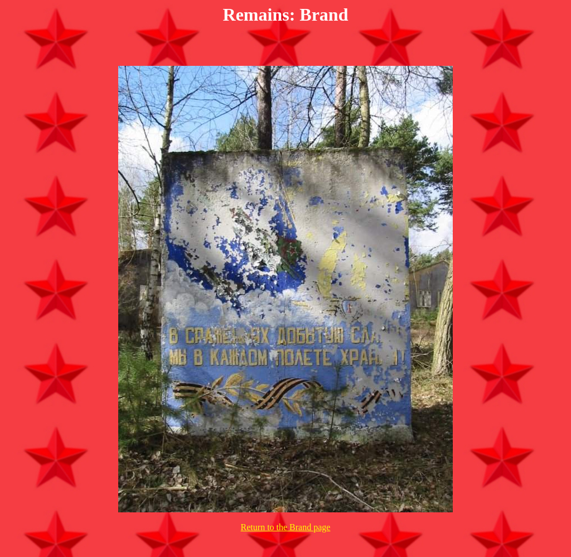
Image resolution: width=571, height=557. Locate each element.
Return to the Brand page (286, 527)
